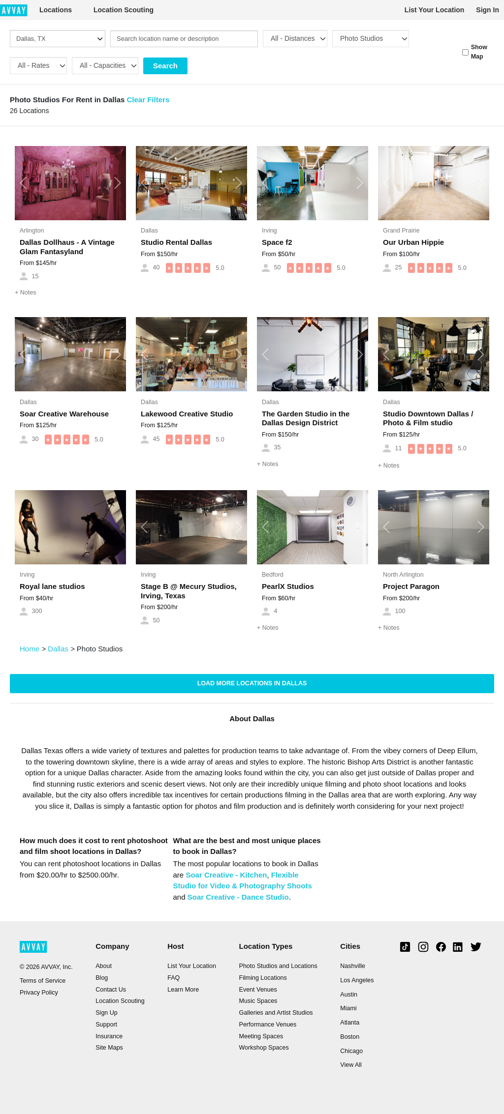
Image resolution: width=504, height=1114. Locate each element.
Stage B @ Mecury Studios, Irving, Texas (189, 591)
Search (165, 65)
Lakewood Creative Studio (187, 414)
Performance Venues (268, 1024)
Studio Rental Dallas (176, 242)
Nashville (352, 966)
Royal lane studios (52, 586)
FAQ (173, 977)
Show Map (479, 52)
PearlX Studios (288, 586)
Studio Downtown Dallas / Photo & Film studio (428, 418)
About (103, 966)
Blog (101, 977)
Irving (269, 230)
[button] (23, 183)
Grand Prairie (401, 230)
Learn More (183, 989)
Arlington (32, 230)
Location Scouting (124, 10)
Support (106, 1024)
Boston (349, 1036)
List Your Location (435, 10)
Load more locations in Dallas (252, 683)
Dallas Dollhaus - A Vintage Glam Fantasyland (67, 247)
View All (351, 1064)
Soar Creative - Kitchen (226, 875)
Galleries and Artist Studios (276, 1012)
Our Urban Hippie (413, 242)
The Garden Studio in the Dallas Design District (305, 418)
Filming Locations (263, 977)
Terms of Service (42, 980)
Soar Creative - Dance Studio (238, 897)
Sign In (487, 10)
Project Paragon (411, 586)
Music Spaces (258, 1000)
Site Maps (109, 1047)
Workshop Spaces (264, 1047)
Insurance (109, 1036)
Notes (25, 292)
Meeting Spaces (261, 1036)
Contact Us (110, 989)
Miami (348, 1008)
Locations (55, 10)
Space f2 (277, 242)
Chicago (351, 1051)
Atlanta (349, 1022)
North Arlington (403, 574)
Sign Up (106, 1012)
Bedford (273, 574)
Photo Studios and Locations (278, 966)
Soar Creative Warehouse (64, 414)
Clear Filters (148, 99)
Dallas (149, 230)
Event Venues (258, 989)
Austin (348, 994)
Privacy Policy (39, 992)
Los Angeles (357, 980)
